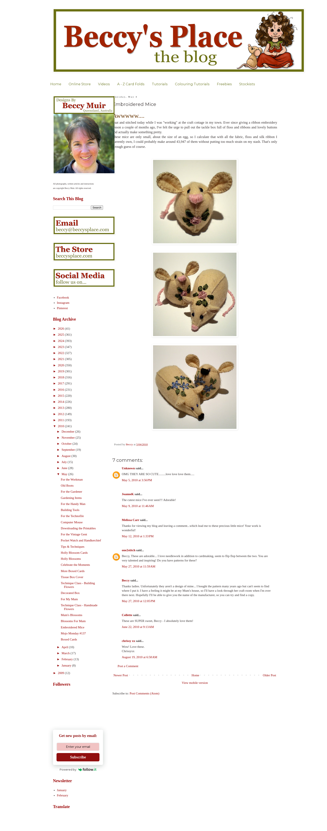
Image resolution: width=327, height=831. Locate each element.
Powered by (78, 769)
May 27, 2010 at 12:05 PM (138, 601)
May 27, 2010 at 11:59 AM (138, 566)
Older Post (269, 675)
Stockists (247, 84)
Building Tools (70, 510)
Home (55, 84)
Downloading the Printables (78, 528)
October (67, 443)
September (69, 449)
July (65, 462)
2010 (61, 426)
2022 (61, 353)
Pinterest (62, 308)
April (65, 647)
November (68, 437)
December (68, 431)
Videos (104, 84)
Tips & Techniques (72, 546)
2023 (61, 347)
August (66, 456)
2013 (61, 407)
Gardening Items (71, 498)
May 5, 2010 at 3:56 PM (137, 480)
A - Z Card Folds (131, 84)
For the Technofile (72, 516)
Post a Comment (128, 666)
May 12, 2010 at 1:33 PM (137, 536)
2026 (61, 328)
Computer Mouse (72, 522)
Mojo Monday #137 (73, 633)
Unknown (128, 468)
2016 (61, 389)
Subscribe (78, 757)
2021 (61, 359)
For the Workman (72, 479)
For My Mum (69, 599)
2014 (61, 401)
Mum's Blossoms (71, 615)
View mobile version (195, 682)
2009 (61, 673)
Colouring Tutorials (192, 84)
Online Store (80, 84)
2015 (61, 395)
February (68, 659)
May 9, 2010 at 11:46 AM (138, 506)
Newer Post (120, 675)
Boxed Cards (69, 639)
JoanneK (128, 494)
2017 (61, 383)
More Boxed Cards (73, 571)
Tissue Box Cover (72, 577)
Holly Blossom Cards (74, 552)
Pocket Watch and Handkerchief (81, 540)
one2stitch (128, 550)
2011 (61, 420)
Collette (127, 615)
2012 (61, 414)
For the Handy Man (73, 504)
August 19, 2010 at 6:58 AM (139, 657)
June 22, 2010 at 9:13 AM (138, 627)
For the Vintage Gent (74, 534)
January (67, 665)
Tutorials (160, 84)
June (65, 468)
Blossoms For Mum (73, 621)
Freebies (224, 84)
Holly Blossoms (71, 558)
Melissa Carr (130, 520)
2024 (61, 341)
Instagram (63, 302)
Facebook (63, 297)
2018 (61, 377)
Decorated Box (70, 593)
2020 (61, 365)
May (65, 474)
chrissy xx (128, 641)
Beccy (126, 580)
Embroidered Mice (72, 627)
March (66, 653)
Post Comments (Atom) (145, 693)
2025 (61, 334)
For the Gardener (71, 491)
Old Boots (67, 485)
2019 (61, 371)
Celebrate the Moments (75, 564)
